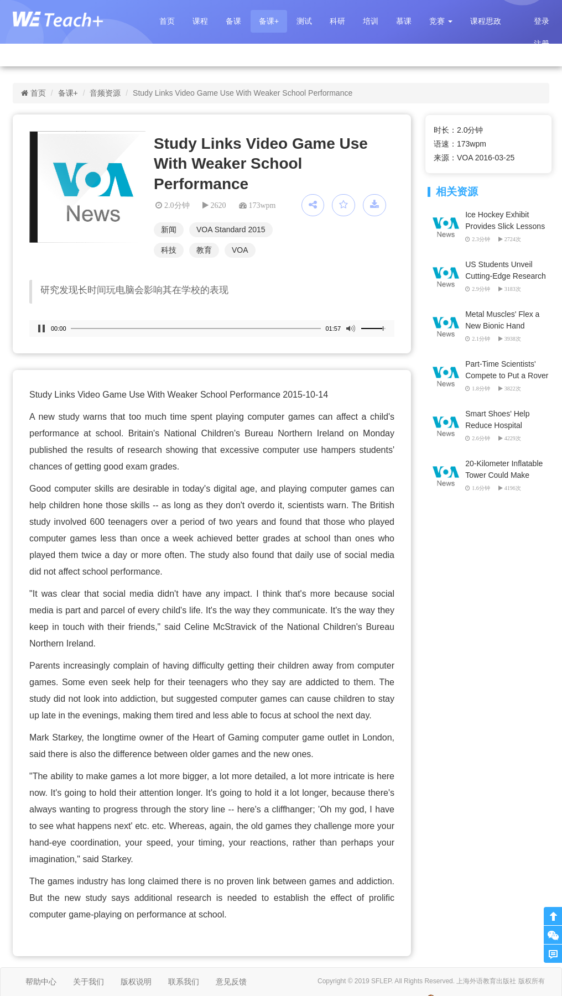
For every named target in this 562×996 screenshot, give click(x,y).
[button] (441, 21)
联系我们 (183, 981)
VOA (240, 250)
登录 (541, 21)
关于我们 (88, 981)
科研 (337, 21)
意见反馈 (231, 981)
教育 (204, 250)
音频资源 (105, 92)
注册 (541, 43)
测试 (304, 21)
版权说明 (136, 981)
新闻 (168, 229)
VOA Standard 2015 (231, 229)
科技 (168, 250)
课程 (200, 21)
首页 (167, 21)
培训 (370, 21)
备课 (233, 21)
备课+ (269, 21)
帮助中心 (40, 981)
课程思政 (485, 21)
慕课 (404, 21)
